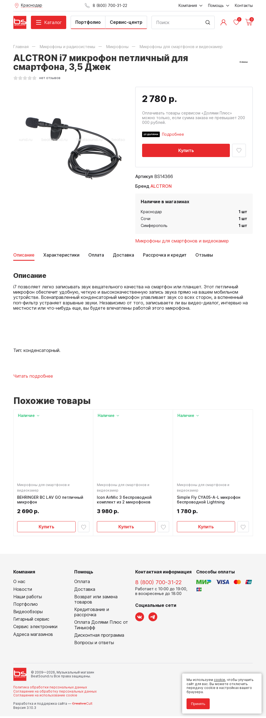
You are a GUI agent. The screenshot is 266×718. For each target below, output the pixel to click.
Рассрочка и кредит (165, 255)
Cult (82, 705)
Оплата (96, 255)
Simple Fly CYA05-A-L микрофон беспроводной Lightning (209, 500)
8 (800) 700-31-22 (158, 584)
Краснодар (151, 211)
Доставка (123, 255)
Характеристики (61, 255)
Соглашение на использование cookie (45, 697)
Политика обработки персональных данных (50, 689)
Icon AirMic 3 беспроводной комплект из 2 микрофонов (125, 500)
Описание (23, 255)
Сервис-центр (126, 22)
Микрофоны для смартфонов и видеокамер (182, 241)
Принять (198, 704)
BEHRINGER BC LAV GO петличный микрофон (51, 500)
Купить (186, 150)
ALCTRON (161, 186)
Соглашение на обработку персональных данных (55, 693)
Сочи (145, 218)
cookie (219, 680)
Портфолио (88, 22)
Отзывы (204, 255)
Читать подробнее (33, 376)
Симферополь (154, 225)
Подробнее (173, 134)
